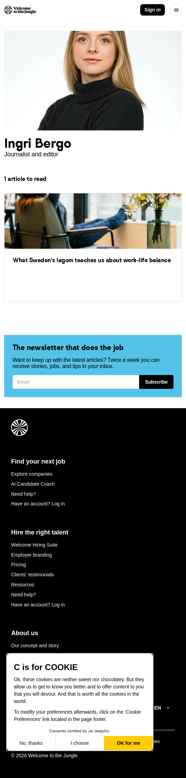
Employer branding (31, 555)
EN (158, 708)
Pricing (18, 564)
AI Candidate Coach (32, 484)
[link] (93, 247)
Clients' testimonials (32, 574)
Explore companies (31, 474)
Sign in (152, 9)
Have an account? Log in (38, 503)
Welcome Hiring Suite (34, 545)
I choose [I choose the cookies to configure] (79, 743)
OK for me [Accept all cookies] (128, 743)
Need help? (23, 494)
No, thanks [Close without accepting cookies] (31, 743)
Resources (22, 584)
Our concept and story (35, 645)
